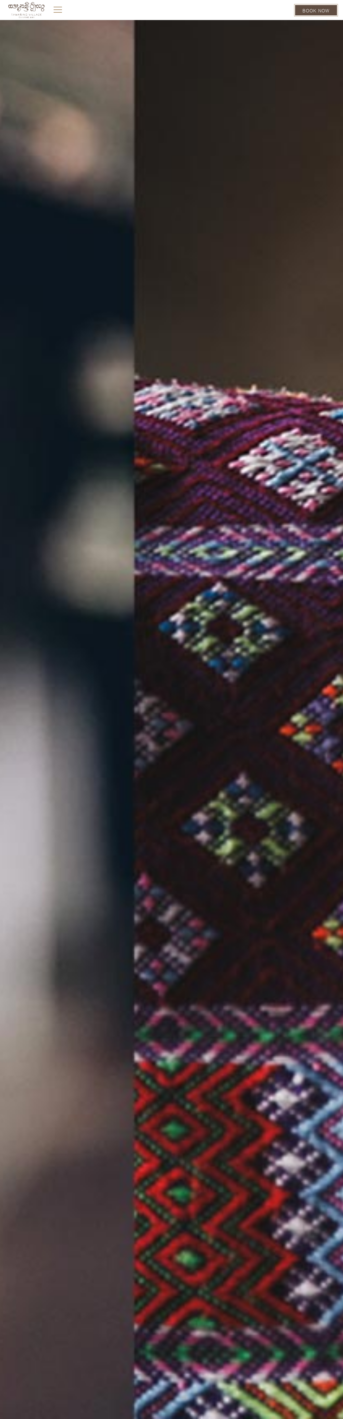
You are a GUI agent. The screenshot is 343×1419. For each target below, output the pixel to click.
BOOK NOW (316, 10)
